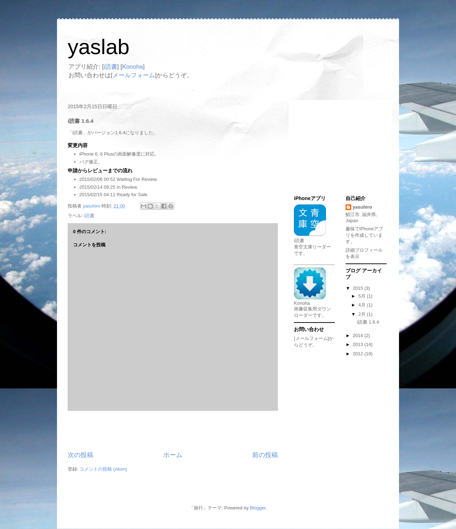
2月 (362, 314)
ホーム (172, 455)
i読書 (110, 66)
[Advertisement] (172, 430)
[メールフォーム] (311, 338)
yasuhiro (362, 207)
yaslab (98, 47)
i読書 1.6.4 (368, 322)
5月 (362, 296)
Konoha (132, 66)
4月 (362, 305)
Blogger (257, 507)
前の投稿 (265, 455)
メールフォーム (134, 75)
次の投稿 (80, 455)
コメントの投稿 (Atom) (103, 469)
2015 (358, 288)
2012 (358, 353)
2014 (358, 335)
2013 (358, 344)
